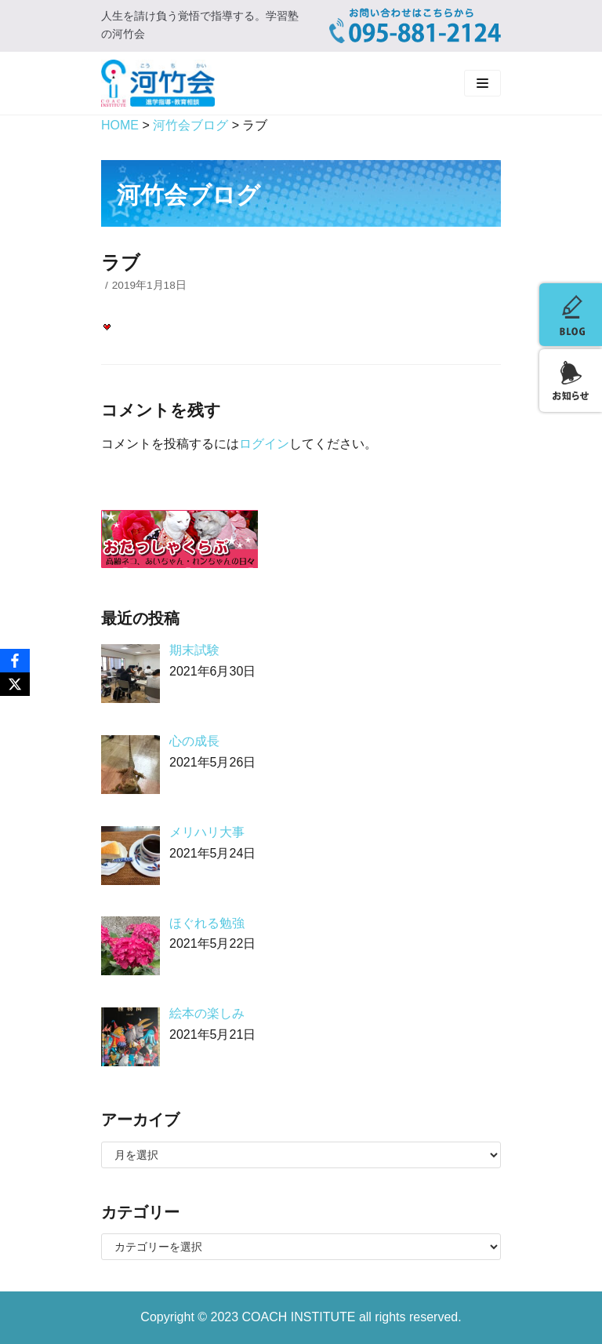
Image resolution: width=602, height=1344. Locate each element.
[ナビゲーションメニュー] (482, 83)
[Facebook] (15, 660)
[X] (15, 684)
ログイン (264, 443)
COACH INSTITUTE (300, 1317)
